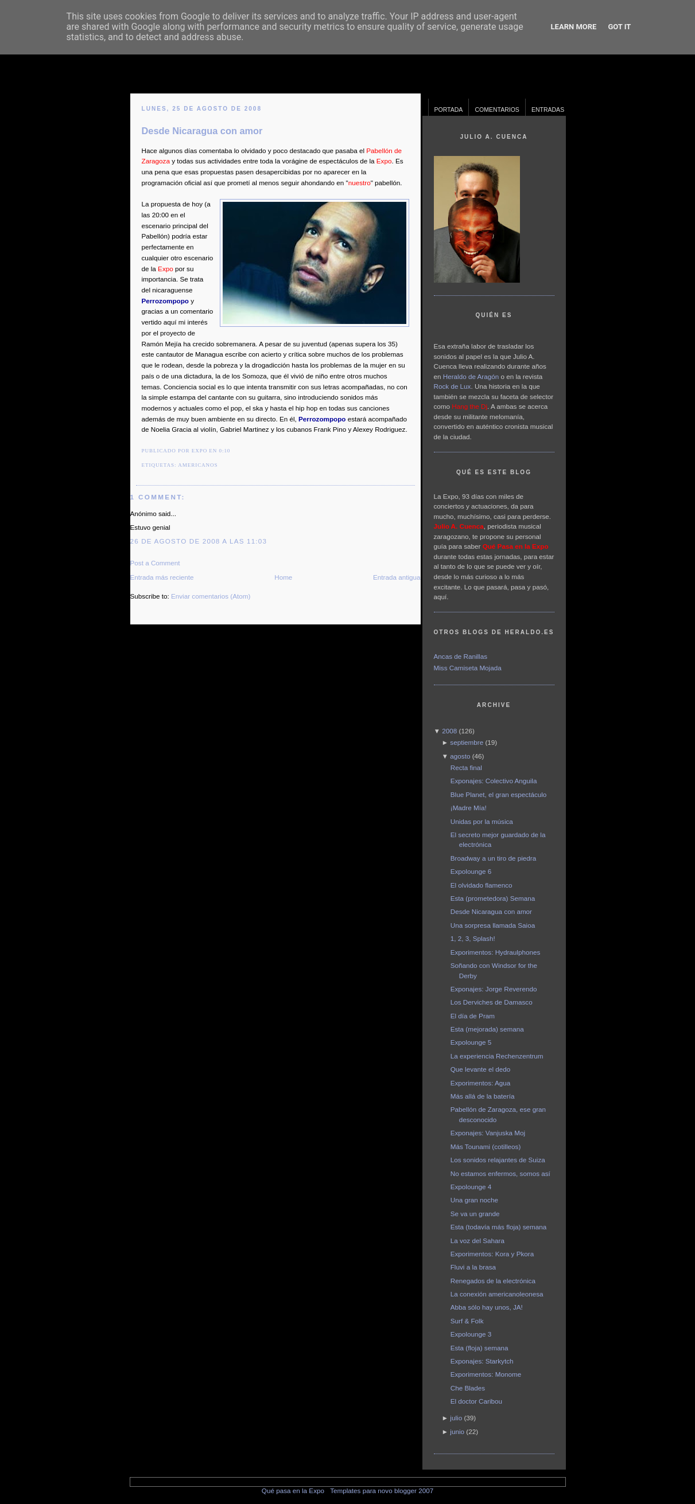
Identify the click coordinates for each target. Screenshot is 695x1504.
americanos (198, 465)
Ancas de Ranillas (461, 656)
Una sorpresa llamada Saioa (493, 925)
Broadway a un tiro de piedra (493, 858)
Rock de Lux (452, 386)
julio (456, 1417)
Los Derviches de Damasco (492, 1002)
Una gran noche (474, 1200)
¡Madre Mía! (469, 807)
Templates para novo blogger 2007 (381, 1490)
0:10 (224, 451)
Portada (448, 109)
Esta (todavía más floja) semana (499, 1226)
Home (283, 577)
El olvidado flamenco (481, 885)
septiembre (466, 742)
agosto (460, 756)
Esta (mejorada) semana (487, 1029)
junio (457, 1431)
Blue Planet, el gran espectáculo (499, 794)
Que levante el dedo (481, 1069)
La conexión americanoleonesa (497, 1294)
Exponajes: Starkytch (482, 1361)
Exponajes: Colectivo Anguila (494, 780)
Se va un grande (475, 1213)
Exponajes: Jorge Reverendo (494, 989)
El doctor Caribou (476, 1401)
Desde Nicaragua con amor (202, 131)
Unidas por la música (482, 821)
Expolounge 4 (471, 1186)
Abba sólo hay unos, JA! (487, 1307)
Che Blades (468, 1388)
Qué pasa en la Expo (293, 1490)
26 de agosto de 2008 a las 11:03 (198, 541)
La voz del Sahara (477, 1240)
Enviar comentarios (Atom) (210, 596)
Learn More (574, 26)
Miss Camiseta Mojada (468, 667)
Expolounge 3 (471, 1334)
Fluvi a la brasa (473, 1267)
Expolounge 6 (471, 871)
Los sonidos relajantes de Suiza (498, 1159)
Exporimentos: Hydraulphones (496, 952)
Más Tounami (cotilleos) (486, 1146)
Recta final (466, 767)
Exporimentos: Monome (486, 1374)
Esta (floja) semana (479, 1347)
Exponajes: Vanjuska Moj (488, 1132)
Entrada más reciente (162, 577)
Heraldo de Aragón (471, 376)
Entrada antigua (397, 577)
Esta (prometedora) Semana (493, 898)
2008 (449, 731)
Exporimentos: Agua (481, 1083)
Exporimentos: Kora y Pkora (492, 1253)
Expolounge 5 (471, 1042)
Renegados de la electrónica (493, 1280)
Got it (619, 26)
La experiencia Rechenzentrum (497, 1056)
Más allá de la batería (483, 1096)
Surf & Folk (467, 1321)
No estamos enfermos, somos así (500, 1173)
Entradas (547, 109)
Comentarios (497, 109)
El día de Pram (473, 1015)
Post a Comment (155, 563)
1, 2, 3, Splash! (473, 938)
